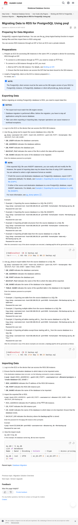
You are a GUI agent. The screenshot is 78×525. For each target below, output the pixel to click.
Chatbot (4, 499)
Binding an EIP (48, 67)
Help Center (6, 14)
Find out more (15, 522)
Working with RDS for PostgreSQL (61, 14)
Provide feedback (21, 492)
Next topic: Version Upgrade (12, 479)
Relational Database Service (21, 14)
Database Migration (8, 16)
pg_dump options (32, 195)
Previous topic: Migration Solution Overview (18, 476)
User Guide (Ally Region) (40, 14)
